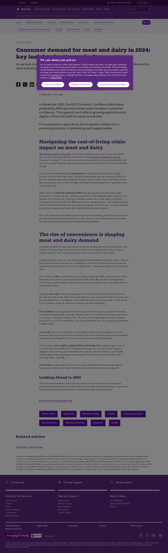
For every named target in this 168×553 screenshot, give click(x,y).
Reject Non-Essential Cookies (113, 84)
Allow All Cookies (53, 84)
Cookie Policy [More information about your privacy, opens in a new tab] (56, 78)
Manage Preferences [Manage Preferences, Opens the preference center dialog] (80, 84)
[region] (85, 72)
